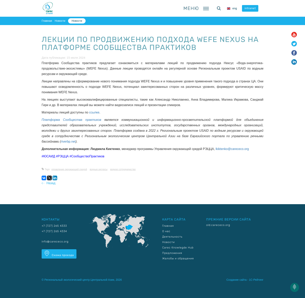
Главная (47, 20)
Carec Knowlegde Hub (178, 247)
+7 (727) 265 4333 (54, 225)
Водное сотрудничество (123, 169)
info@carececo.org (55, 241)
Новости (60, 20)
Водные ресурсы (98, 169)
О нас (166, 231)
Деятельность (172, 236)
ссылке (94, 112)
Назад (48, 183)
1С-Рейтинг (256, 279)
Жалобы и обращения (178, 258)
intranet (250, 8)
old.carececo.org (218, 225)
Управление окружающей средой (69, 169)
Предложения (172, 253)
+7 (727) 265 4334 (54, 231)
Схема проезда (59, 254)
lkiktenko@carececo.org (232, 149)
